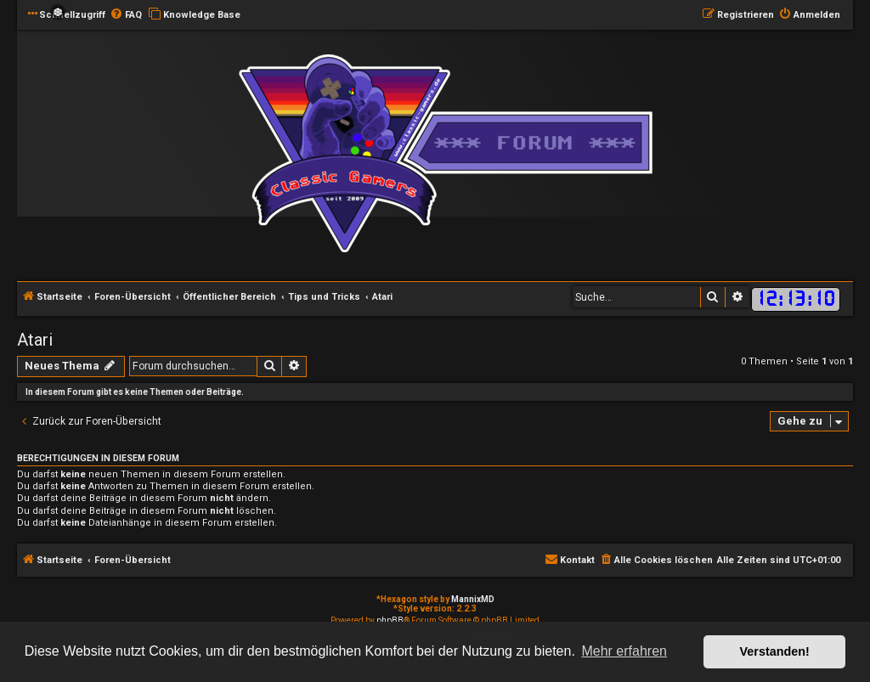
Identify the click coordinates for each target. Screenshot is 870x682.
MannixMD (472, 599)
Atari (35, 340)
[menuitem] (126, 15)
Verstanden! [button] (775, 651)
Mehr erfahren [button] (624, 651)
